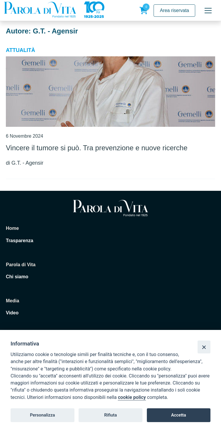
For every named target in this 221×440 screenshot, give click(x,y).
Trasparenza (19, 240)
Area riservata (174, 10)
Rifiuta (110, 415)
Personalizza (42, 415)
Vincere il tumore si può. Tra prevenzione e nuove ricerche (96, 148)
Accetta (178, 415)
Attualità (20, 50)
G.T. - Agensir (27, 163)
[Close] (204, 346)
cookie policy (132, 397)
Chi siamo (17, 276)
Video (12, 312)
